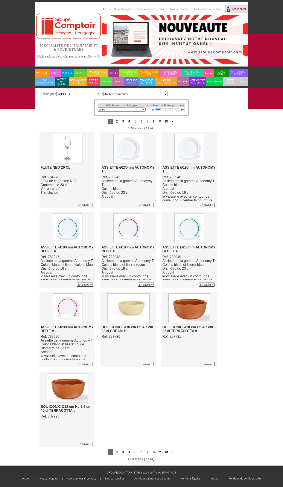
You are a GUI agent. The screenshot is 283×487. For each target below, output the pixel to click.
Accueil (107, 9)
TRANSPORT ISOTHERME (147, 81)
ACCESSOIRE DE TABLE (98, 73)
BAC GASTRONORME (45, 81)
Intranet (214, 478)
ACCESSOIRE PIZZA (129, 73)
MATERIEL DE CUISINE (61, 81)
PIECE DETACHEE (230, 81)
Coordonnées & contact (151, 9)
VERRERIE (67, 73)
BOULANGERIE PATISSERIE (78, 81)
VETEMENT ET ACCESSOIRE (197, 81)
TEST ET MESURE (93, 81)
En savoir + (85, 204)
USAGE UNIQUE (222, 73)
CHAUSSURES (214, 81)
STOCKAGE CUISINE (131, 81)
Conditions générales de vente (152, 478)
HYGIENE (183, 81)
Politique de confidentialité (245, 478)
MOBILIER (106, 81)
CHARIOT (118, 81)
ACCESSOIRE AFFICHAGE (170, 73)
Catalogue (48, 94)
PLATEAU (208, 73)
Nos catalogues (123, 9)
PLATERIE (55, 73)
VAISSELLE (42, 73)
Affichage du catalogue (121, 105)
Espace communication (208, 9)
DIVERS (243, 81)
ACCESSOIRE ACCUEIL (192, 73)
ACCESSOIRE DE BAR (149, 73)
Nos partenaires (180, 9)
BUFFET (114, 73)
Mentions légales (190, 478)
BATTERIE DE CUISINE (238, 73)
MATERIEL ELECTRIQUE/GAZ (166, 81)
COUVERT (80, 73)
